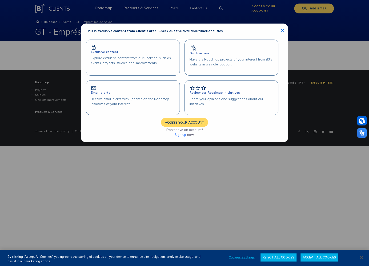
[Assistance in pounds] (362, 120)
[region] (184, 258)
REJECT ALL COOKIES (278, 257)
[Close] (361, 257)
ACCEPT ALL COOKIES (319, 257)
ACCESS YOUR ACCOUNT (184, 122)
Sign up (180, 135)
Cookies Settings (242, 257)
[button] (362, 120)
